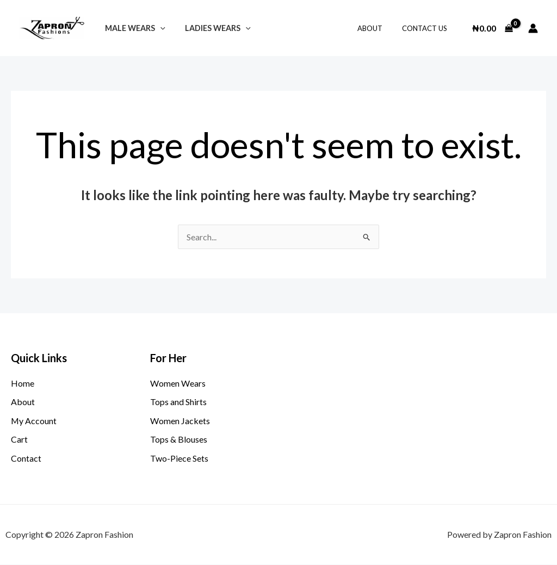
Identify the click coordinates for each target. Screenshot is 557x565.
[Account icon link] (533, 28)
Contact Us (426, 28)
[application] (158, 28)
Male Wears (133, 28)
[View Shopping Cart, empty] (492, 28)
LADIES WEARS (212, 28)
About (377, 28)
